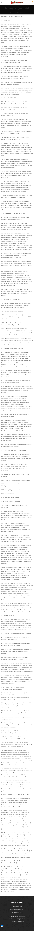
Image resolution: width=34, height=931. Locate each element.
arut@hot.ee (20, 921)
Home (11, 12)
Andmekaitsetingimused (17, 909)
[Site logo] (17, 2)
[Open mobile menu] (1, 2)
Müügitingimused (17, 912)
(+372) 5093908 (20, 919)
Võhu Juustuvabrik (17, 906)
